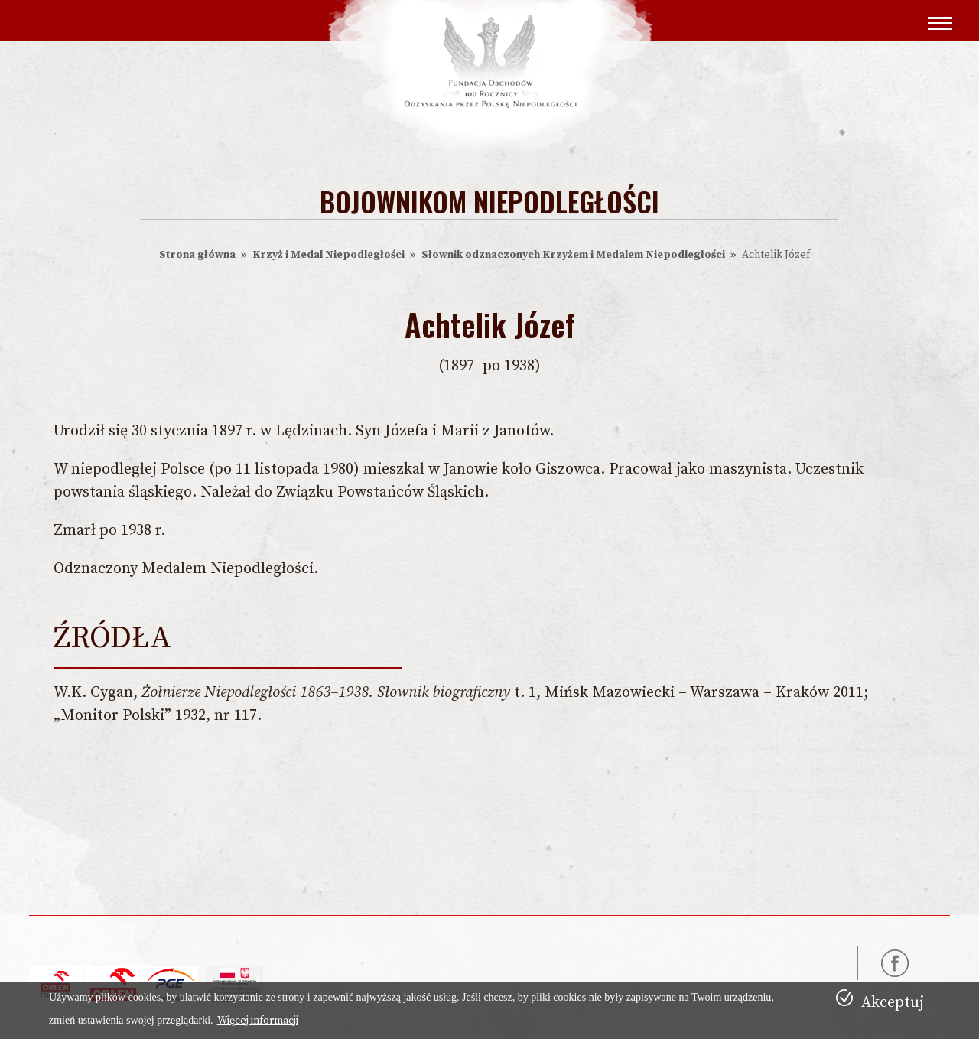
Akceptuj (892, 1002)
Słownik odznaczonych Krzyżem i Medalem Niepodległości (573, 255)
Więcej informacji (257, 1021)
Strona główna (197, 255)
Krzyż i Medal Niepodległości (328, 255)
